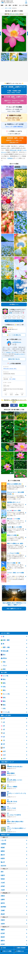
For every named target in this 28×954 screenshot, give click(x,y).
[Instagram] (15, 344)
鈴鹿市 (3, 858)
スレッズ (14, 352)
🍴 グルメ (4, 666)
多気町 (3, 886)
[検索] (26, 2)
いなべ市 (3, 840)
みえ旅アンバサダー (19, 354)
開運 (2, 5)
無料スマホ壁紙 (8, 8)
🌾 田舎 (3, 662)
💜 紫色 (3, 701)
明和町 (3, 879)
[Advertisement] (14, 71)
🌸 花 (2, 636)
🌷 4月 (3, 730)
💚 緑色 (3, 683)
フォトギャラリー (7, 2)
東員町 (3, 848)
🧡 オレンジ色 (5, 694)
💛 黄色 (3, 690)
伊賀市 (3, 920)
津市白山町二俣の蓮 (15, 150)
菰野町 (3, 851)
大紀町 (3, 890)
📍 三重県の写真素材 (20, 948)
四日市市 (3, 866)
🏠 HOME (3, 948)
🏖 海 (2, 644)
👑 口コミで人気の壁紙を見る (14, 335)
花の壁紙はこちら (14, 304)
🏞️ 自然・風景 (5, 640)
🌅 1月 (3, 719)
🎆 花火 (3, 655)
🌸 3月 (3, 726)
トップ (2, 8)
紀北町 (3, 933)
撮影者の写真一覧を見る (14, 359)
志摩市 (3, 900)
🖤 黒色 (3, 705)
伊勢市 (3, 896)
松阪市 (3, 875)
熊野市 (3, 941)
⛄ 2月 (3, 722)
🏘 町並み (4, 658)
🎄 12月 (3, 759)
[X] (13, 344)
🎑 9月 (3, 748)
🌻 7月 (3, 740)
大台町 (3, 883)
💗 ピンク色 (4, 676)
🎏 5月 (3, 733)
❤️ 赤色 (3, 697)
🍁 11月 (3, 755)
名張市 (3, 924)
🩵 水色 (3, 687)
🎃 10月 (3, 751)
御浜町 (3, 937)
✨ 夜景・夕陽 (5, 647)
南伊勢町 (3, 907)
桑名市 (3, 855)
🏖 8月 (3, 744)
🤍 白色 (3, 708)
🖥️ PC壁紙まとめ (19, 951)
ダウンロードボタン (14, 14)
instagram (8, 352)
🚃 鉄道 (3, 669)
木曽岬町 (3, 844)
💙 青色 (3, 679)
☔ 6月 (3, 737)
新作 (10, 5)
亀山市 (3, 862)
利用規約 (10, 158)
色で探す (15, 5)
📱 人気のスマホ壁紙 (6, 951)
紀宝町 (3, 944)
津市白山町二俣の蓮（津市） (10, 368)
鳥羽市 (3, 903)
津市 (2, 872)
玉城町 (3, 910)
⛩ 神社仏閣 (4, 651)
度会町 (3, 914)
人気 (6, 5)
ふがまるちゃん (16, 342)
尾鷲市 (3, 930)
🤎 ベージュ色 (5, 712)
